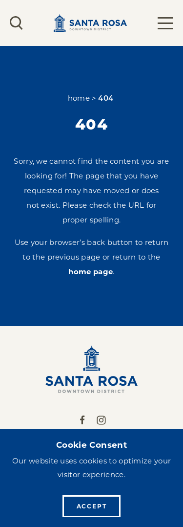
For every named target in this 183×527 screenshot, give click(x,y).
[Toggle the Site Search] (16, 23)
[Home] (91, 369)
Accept (92, 506)
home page (90, 271)
